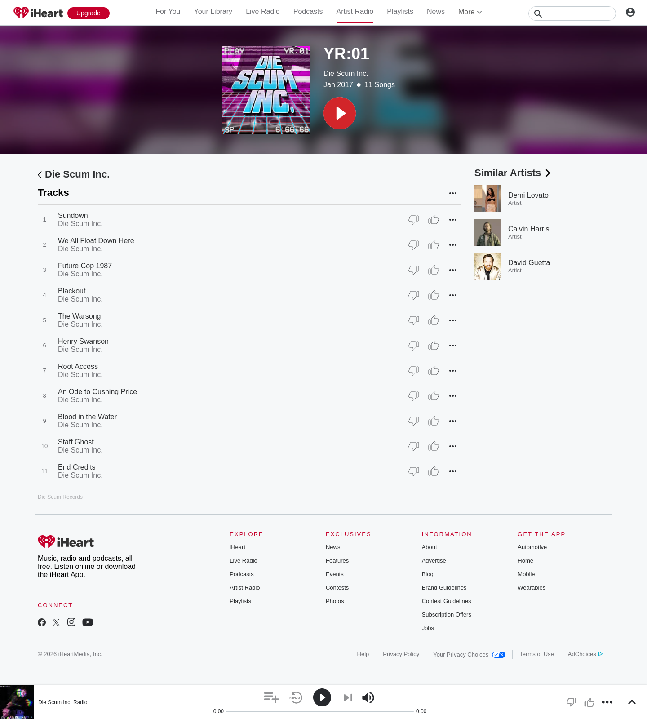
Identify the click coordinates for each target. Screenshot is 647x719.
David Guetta (529, 262)
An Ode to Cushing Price (97, 391)
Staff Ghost (76, 442)
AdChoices (585, 654)
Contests (337, 587)
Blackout (71, 291)
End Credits (77, 467)
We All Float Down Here (96, 240)
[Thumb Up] (433, 220)
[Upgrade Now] (88, 13)
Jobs (428, 628)
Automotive (532, 547)
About (429, 547)
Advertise (434, 560)
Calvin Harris (529, 229)
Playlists (400, 11)
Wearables (531, 587)
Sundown (73, 215)
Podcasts (308, 11)
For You (167, 11)
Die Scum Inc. (346, 73)
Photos (335, 601)
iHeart (237, 547)
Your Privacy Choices (469, 654)
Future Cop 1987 (85, 266)
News (436, 11)
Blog (428, 574)
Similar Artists (513, 172)
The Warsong (79, 316)
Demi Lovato (528, 195)
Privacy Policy (401, 654)
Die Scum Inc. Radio (62, 702)
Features (337, 560)
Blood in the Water (87, 417)
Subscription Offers (446, 614)
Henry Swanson (83, 341)
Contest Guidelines (446, 601)
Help (363, 654)
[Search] (572, 13)
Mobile (526, 574)
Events (335, 574)
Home (525, 560)
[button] (340, 113)
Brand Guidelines (444, 587)
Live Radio (263, 11)
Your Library (213, 11)
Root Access (78, 366)
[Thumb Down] (414, 220)
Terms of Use (536, 654)
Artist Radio (355, 11)
